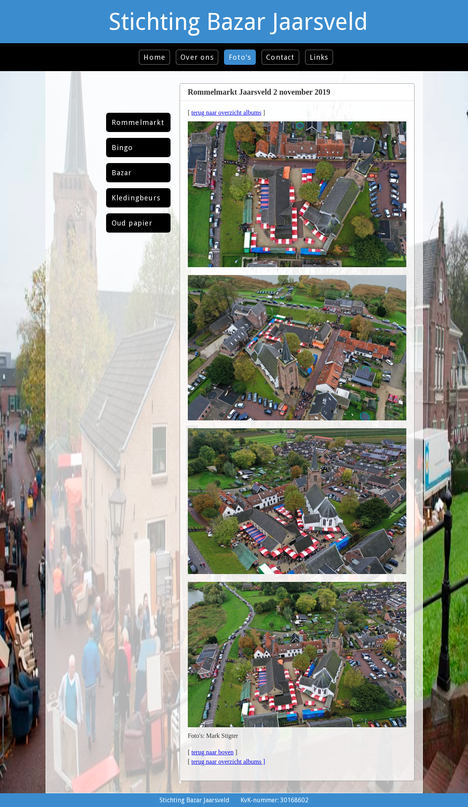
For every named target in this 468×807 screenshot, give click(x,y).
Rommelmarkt (138, 122)
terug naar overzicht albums (226, 112)
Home (154, 57)
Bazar (122, 173)
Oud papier (132, 223)
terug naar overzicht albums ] (228, 761)
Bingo (122, 147)
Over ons (197, 57)
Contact (280, 57)
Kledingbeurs (136, 198)
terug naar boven (212, 752)
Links (319, 57)
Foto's (240, 57)
